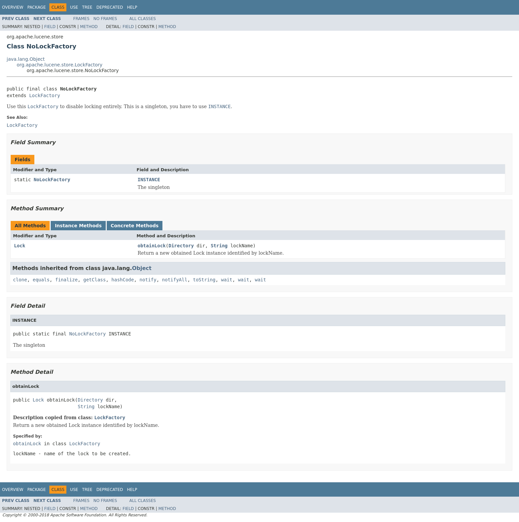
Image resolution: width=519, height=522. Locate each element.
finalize (66, 279)
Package (36, 7)
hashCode (122, 279)
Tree (87, 7)
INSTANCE (149, 179)
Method (89, 26)
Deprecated (109, 7)
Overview (12, 7)
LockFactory (44, 95)
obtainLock (152, 245)
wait (226, 279)
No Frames (105, 18)
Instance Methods (78, 225)
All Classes (142, 18)
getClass (94, 279)
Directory (181, 245)
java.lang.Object (26, 59)
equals (41, 279)
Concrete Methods (135, 225)
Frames (81, 18)
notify (147, 279)
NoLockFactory (52, 179)
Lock (19, 245)
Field (49, 26)
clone (20, 279)
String (219, 245)
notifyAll (174, 279)
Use (74, 7)
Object (142, 268)
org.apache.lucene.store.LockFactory (59, 64)
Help (132, 7)
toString (204, 279)
